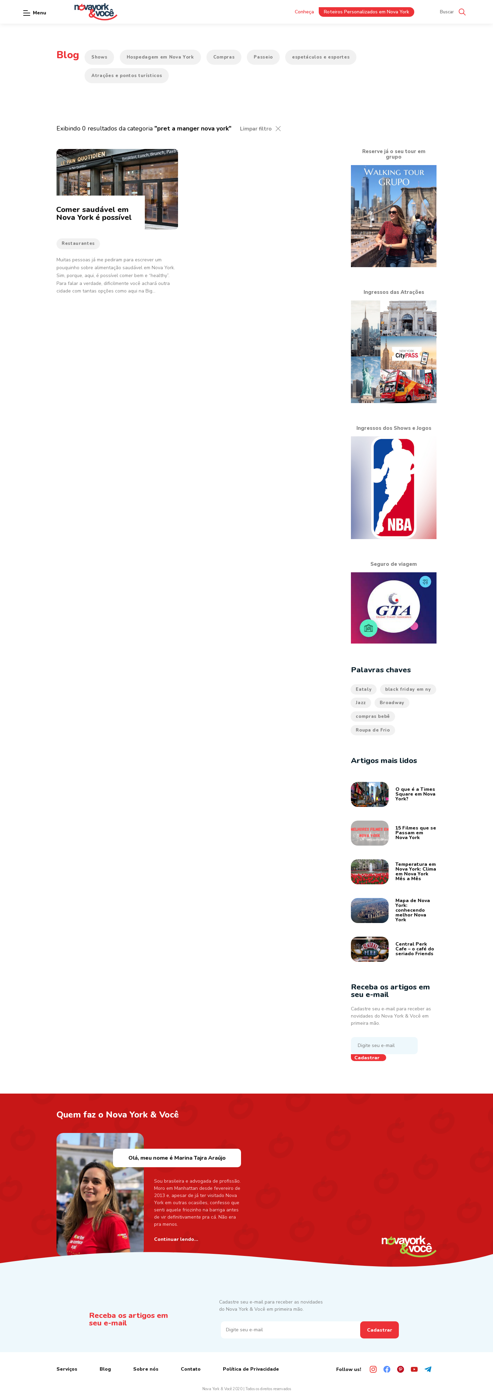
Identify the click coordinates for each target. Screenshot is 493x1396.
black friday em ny (408, 689)
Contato (191, 1369)
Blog (105, 1369)
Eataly (363, 689)
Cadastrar (366, 1057)
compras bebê (373, 716)
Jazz (361, 703)
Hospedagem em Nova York (160, 57)
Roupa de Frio (373, 730)
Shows (99, 57)
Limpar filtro (255, 128)
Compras (224, 57)
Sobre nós (146, 1369)
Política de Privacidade (251, 1369)
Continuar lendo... (176, 1239)
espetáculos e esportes (321, 57)
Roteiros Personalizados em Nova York (366, 12)
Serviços (66, 1369)
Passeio (263, 57)
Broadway (392, 703)
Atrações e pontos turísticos (126, 76)
